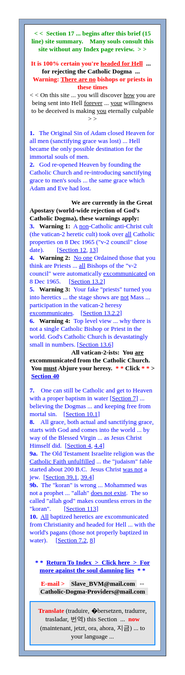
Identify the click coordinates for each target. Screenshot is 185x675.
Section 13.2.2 (101, 313)
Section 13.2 (87, 281)
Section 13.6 (95, 344)
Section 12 (72, 249)
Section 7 (124, 398)
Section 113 (81, 508)
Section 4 (79, 445)
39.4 (86, 477)
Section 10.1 (82, 414)
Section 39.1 (61, 477)
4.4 (98, 445)
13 (92, 249)
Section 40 (45, 376)
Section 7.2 (72, 540)
